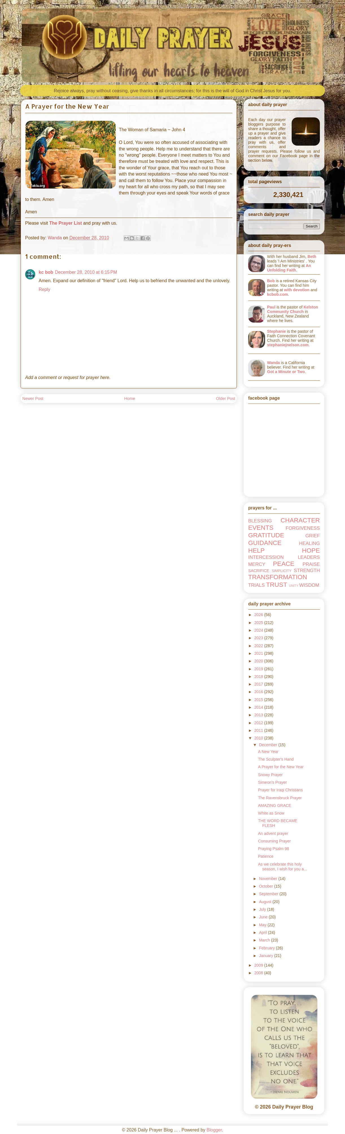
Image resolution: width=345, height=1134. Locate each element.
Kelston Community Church (292, 309)
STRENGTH (307, 570)
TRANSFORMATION (277, 577)
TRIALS (256, 585)
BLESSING (260, 521)
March (265, 940)
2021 (259, 653)
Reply (44, 289)
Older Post (225, 398)
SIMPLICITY (281, 571)
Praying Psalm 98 (273, 848)
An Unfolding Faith (289, 267)
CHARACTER (300, 520)
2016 (259, 691)
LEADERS (309, 557)
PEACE (283, 563)
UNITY (293, 585)
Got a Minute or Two (286, 371)
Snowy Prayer (270, 774)
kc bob (46, 272)
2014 (259, 707)
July (263, 909)
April (263, 932)
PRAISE (311, 564)
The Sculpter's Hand (276, 759)
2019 (259, 669)
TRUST (276, 584)
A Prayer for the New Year (280, 767)
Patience (265, 856)
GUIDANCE (264, 542)
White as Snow (271, 813)
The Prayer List (65, 223)
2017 (259, 684)
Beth (311, 256)
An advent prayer (273, 833)
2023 (259, 638)
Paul (271, 307)
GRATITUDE (266, 535)
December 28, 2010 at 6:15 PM (86, 272)
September (269, 894)
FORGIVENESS (303, 528)
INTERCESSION (266, 557)
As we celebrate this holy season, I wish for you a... (282, 866)
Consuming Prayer (274, 841)
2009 (259, 965)
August (265, 901)
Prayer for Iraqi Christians (280, 790)
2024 (259, 630)
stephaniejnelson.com (288, 345)
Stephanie (276, 331)
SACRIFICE (258, 570)
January (266, 955)
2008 (259, 973)
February (267, 948)
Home (129, 398)
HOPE (311, 550)
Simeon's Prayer (272, 782)
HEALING (309, 543)
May (263, 925)
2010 (259, 738)
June (263, 917)
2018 (259, 676)
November (268, 878)
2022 (259, 645)
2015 (259, 699)
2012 (259, 723)
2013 (259, 715)
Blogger (214, 1130)
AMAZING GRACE (274, 805)
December (268, 745)
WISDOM (309, 585)
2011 (259, 730)
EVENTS (261, 527)
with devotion (296, 290)
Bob (271, 281)
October (266, 886)
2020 (259, 661)
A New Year (268, 751)
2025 (259, 622)
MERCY (256, 564)
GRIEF (312, 535)
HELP (256, 550)
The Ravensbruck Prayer (280, 798)
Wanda (273, 362)
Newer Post (32, 398)
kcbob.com (277, 294)
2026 (259, 614)
